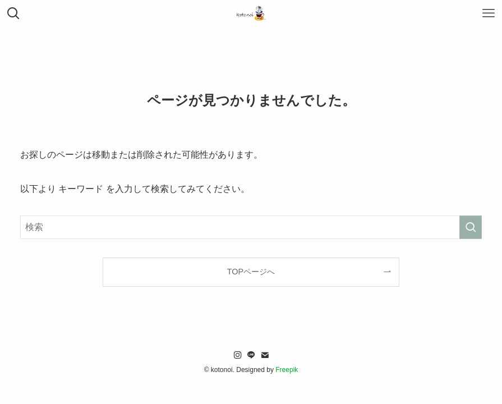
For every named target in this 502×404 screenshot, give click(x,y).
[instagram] (238, 355)
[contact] (265, 355)
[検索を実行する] (470, 227)
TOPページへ (251, 271)
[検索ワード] (251, 227)
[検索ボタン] (13, 13)
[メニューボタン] (488, 13)
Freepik (286, 370)
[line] (251, 355)
